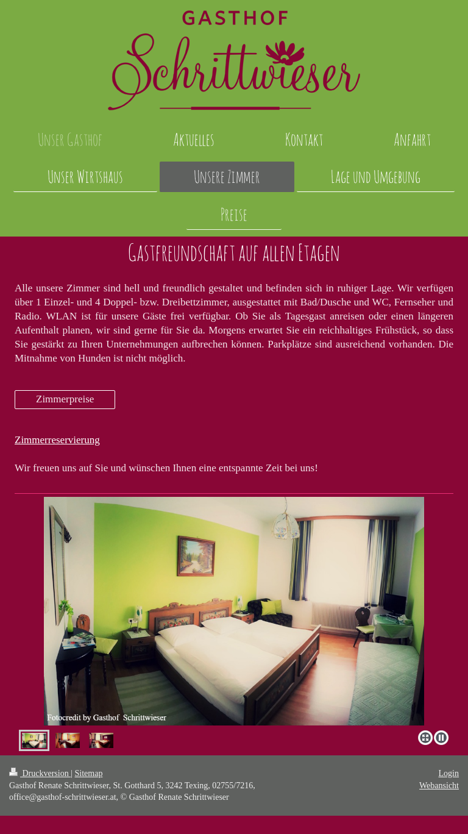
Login (449, 773)
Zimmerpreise (65, 399)
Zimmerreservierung (57, 440)
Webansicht (439, 785)
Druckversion (40, 773)
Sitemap (89, 773)
